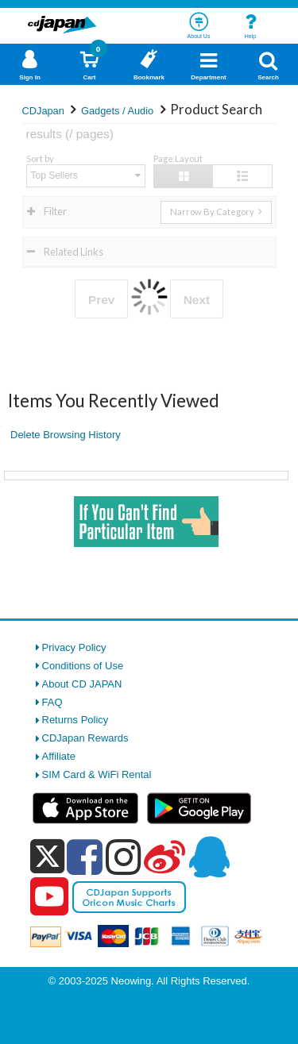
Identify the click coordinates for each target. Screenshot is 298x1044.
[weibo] (164, 856)
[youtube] (49, 897)
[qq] (209, 856)
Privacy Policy (74, 647)
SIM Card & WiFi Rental (97, 774)
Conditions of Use (83, 666)
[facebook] (85, 856)
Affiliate (58, 756)
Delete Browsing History (65, 435)
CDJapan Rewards (85, 738)
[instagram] (123, 856)
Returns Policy (75, 720)
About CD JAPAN (82, 684)
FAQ (52, 702)
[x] (47, 857)
